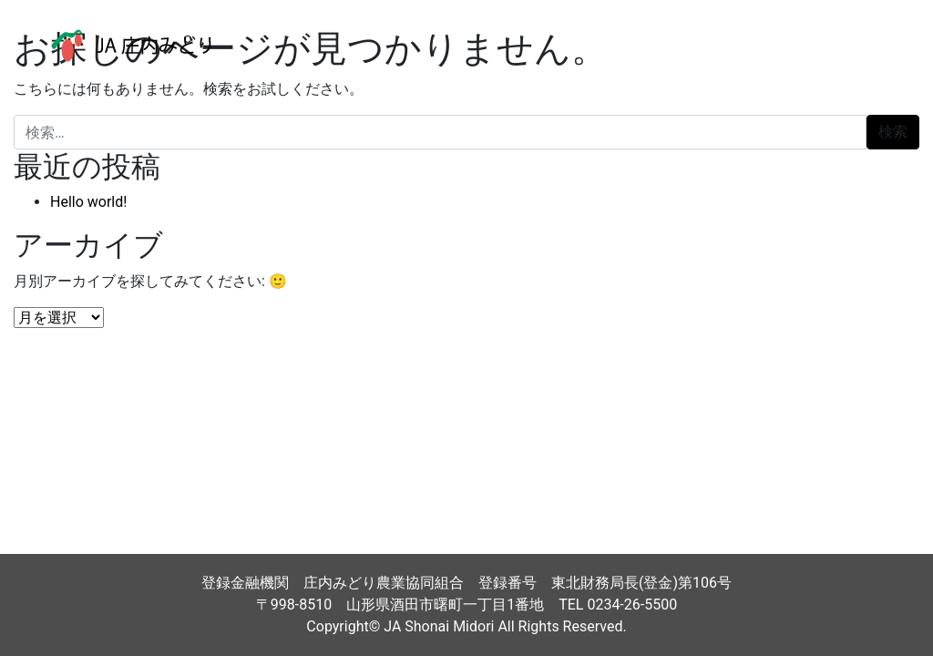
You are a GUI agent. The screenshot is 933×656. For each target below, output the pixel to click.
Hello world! (88, 201)
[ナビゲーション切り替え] (877, 45)
